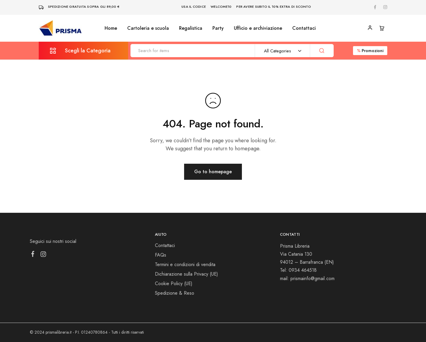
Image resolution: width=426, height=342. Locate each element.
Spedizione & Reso (174, 293)
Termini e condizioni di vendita (185, 264)
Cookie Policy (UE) (173, 283)
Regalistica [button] (190, 28)
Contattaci (304, 28)
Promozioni (370, 51)
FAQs (160, 255)
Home (111, 28)
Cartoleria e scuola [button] (148, 28)
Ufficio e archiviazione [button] (258, 28)
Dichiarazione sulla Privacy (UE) (186, 274)
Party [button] (218, 28)
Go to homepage (213, 171)
